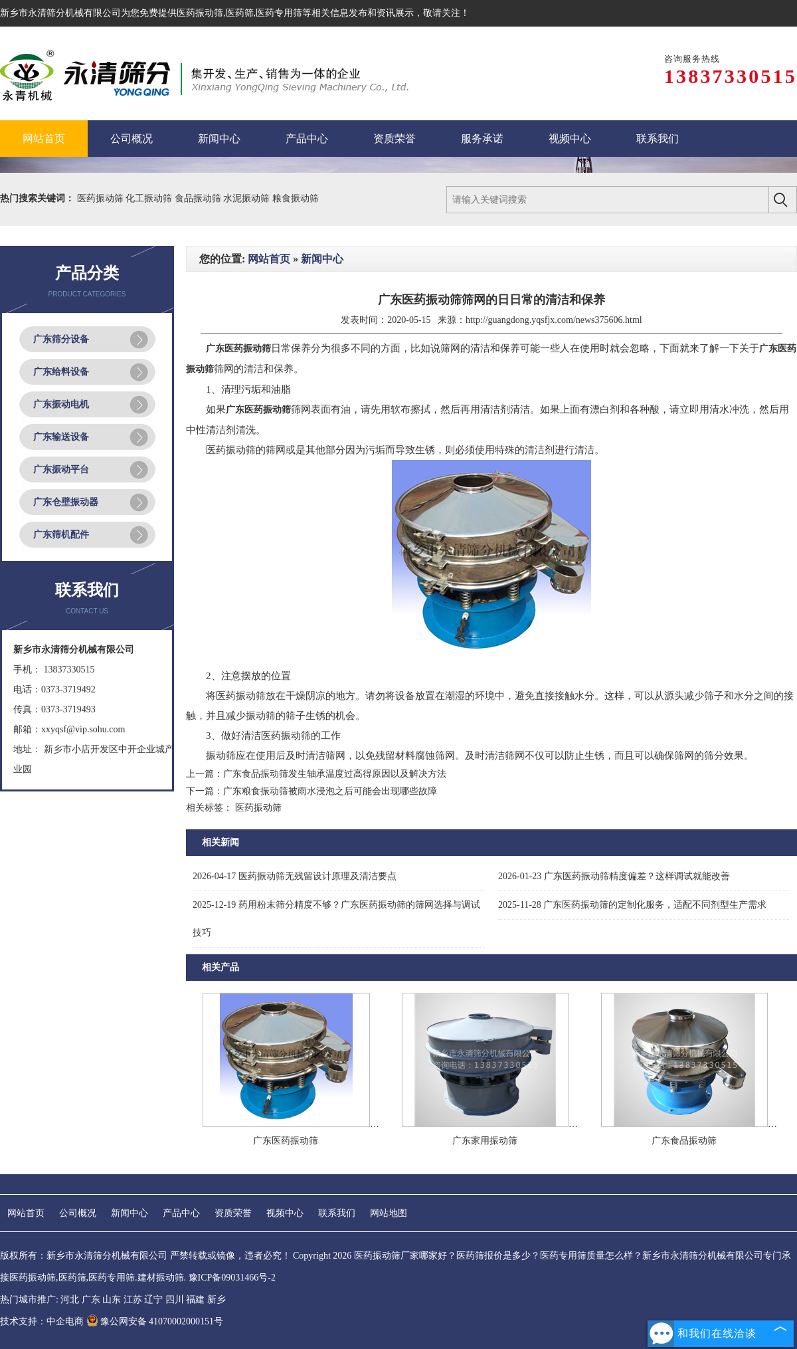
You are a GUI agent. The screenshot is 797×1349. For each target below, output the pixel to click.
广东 (91, 1299)
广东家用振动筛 (484, 1141)
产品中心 (181, 1213)
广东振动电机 (61, 404)
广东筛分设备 (61, 339)
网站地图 (388, 1213)
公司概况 (77, 1213)
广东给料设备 (61, 372)
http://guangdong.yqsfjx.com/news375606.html (554, 320)
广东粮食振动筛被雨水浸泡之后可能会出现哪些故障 (330, 791)
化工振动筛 (150, 198)
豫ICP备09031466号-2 (232, 1278)
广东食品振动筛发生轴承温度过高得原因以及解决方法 (334, 774)
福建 (195, 1299)
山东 (111, 1299)
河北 (69, 1299)
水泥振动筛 (247, 198)
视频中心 (285, 1213)
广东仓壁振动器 (65, 502)
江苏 (133, 1299)
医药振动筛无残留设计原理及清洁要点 (295, 876)
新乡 (216, 1299)
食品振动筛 (199, 198)
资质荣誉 (233, 1213)
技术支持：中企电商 (42, 1321)
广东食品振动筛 (684, 1141)
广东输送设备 (61, 437)
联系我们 (336, 1213)
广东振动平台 (61, 469)
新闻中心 (322, 258)
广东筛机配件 (61, 535)
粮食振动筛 (295, 198)
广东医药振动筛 (285, 1141)
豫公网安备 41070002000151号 (155, 1321)
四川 (174, 1299)
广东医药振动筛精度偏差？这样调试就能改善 (614, 876)
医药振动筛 (200, 13)
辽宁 (153, 1299)
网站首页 (269, 258)
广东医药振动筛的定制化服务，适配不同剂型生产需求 (632, 905)
